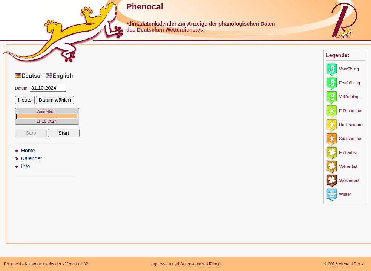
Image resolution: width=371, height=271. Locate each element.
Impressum (160, 264)
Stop (31, 133)
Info (25, 166)
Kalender (31, 158)
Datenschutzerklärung (200, 264)
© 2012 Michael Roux (343, 264)
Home (28, 151)
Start (63, 133)
